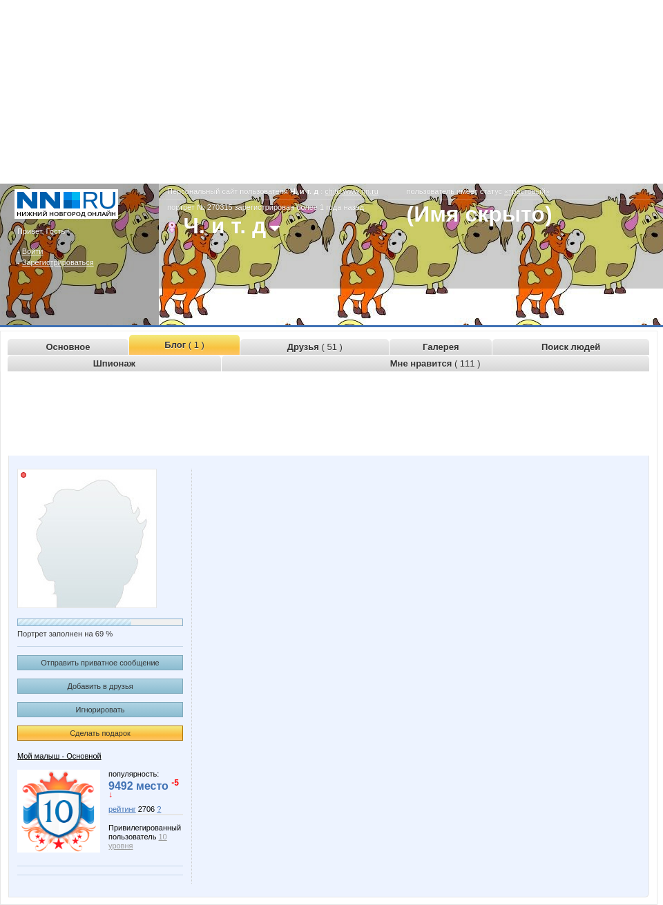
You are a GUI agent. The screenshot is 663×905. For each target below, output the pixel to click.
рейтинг (122, 809)
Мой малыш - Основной (59, 756)
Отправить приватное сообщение (100, 663)
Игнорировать (100, 709)
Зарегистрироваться (58, 262)
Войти (33, 251)
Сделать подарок (100, 733)
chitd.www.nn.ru (351, 191)
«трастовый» (527, 191)
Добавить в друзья (100, 686)
